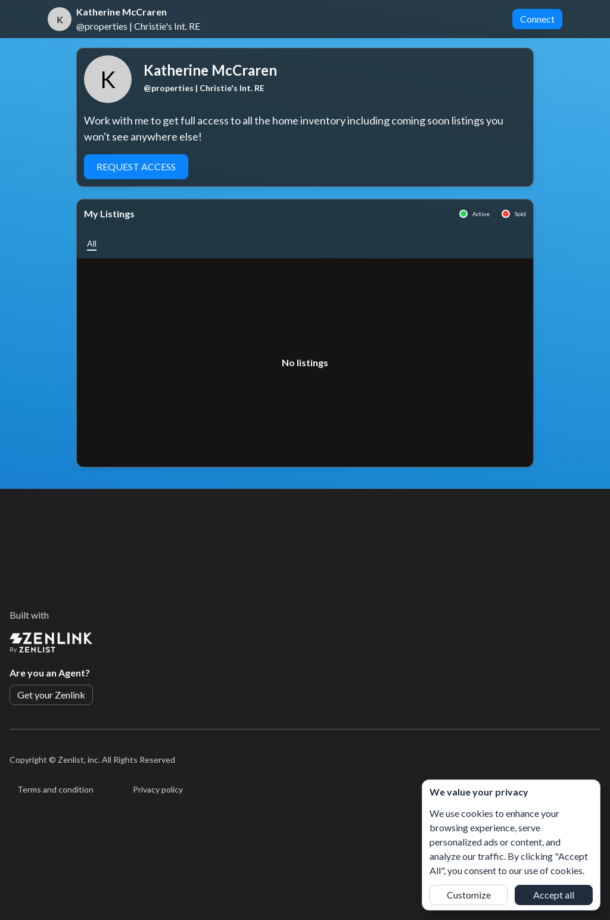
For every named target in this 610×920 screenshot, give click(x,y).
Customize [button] (469, 894)
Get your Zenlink (51, 694)
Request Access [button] (136, 166)
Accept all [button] (553, 894)
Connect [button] (537, 18)
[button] (91, 243)
